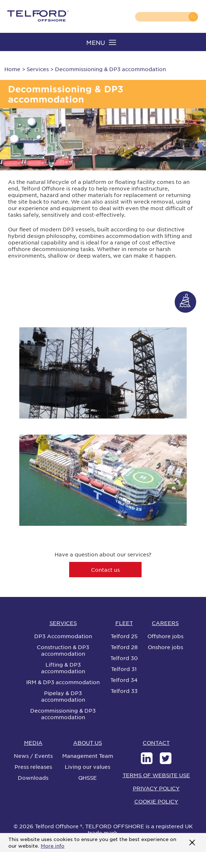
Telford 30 (124, 658)
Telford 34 (124, 679)
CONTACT (156, 742)
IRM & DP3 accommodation (63, 682)
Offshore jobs (165, 636)
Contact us (105, 569)
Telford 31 (124, 669)
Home (12, 69)
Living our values (87, 766)
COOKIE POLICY (156, 801)
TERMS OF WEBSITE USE (156, 775)
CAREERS (165, 623)
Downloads (33, 777)
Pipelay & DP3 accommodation (63, 696)
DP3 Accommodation (63, 636)
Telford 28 (124, 647)
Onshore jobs (165, 647)
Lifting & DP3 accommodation (63, 667)
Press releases (33, 766)
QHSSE (87, 777)
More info (52, 846)
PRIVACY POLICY (156, 788)
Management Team (87, 755)
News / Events (33, 755)
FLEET (124, 623)
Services (38, 69)
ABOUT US (87, 742)
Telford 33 (124, 690)
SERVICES (63, 623)
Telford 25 (124, 636)
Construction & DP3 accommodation (63, 650)
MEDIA (33, 742)
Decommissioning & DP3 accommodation (63, 713)
